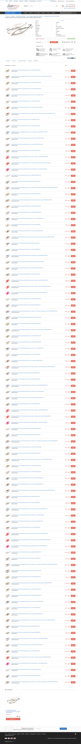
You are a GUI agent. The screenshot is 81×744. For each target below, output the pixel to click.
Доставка (16, 1)
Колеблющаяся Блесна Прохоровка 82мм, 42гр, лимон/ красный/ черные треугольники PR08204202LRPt (33, 490)
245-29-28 (70, 6)
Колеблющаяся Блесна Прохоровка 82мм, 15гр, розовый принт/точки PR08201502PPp (29, 168)
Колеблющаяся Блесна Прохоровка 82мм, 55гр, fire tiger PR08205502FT (26, 576)
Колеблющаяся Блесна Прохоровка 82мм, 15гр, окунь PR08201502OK (25, 150)
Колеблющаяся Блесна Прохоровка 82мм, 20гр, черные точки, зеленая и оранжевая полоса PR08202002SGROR (34, 311)
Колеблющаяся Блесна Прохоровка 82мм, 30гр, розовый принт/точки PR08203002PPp (29, 422)
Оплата (10, 1)
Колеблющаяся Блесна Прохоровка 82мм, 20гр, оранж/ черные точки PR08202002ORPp (29, 280)
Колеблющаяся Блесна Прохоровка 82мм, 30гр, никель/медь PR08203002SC (27, 397)
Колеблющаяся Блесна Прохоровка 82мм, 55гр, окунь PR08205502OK (25, 650)
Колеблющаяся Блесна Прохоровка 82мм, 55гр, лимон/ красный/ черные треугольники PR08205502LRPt (33, 619)
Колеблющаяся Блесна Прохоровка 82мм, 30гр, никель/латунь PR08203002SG (27, 391)
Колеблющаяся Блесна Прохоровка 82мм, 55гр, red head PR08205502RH (26, 595)
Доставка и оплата (22, 60)
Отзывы (53, 12)
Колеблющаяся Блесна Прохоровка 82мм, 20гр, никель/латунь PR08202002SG (27, 261)
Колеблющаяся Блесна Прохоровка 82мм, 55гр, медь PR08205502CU (25, 626)
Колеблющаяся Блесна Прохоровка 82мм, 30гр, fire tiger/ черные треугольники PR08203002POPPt (31, 329)
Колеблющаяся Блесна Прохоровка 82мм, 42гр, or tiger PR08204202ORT (26, 465)
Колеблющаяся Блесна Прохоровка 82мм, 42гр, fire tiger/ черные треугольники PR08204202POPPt (31, 459)
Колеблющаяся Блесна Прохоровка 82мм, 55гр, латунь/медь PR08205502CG (27, 613)
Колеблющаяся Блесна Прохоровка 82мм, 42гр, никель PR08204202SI (25, 502)
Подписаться (63, 728)
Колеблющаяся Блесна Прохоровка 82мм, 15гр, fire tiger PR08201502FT (26, 70)
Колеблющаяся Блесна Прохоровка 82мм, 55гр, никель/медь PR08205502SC (27, 644)
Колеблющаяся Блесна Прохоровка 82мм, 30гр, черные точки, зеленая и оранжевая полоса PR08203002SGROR (34, 440)
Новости (44, 12)
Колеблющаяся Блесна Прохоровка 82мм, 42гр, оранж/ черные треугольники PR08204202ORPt (31, 539)
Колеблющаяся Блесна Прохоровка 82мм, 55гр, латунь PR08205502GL (26, 607)
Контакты (39, 1)
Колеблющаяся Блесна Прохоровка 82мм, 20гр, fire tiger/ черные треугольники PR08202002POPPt (31, 199)
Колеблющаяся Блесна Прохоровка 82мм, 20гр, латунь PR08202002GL (26, 224)
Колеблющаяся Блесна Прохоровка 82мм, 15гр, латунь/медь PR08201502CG (27, 107)
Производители (32, 1)
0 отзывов (62, 20)
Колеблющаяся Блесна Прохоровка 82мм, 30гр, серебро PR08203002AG (26, 428)
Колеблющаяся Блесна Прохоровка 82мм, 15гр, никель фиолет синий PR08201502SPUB (29, 131)
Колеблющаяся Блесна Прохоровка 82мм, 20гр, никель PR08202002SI (25, 249)
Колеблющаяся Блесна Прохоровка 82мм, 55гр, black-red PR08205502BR (26, 570)
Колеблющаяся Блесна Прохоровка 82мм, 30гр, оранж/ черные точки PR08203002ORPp (29, 409)
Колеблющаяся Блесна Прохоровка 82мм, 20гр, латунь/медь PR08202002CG (27, 230)
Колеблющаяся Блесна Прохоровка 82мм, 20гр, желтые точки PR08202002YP (27, 218)
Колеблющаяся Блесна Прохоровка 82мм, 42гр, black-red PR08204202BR (26, 446)
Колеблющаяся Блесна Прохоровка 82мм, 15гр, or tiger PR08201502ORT (26, 82)
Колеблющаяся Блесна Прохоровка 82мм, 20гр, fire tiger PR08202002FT (26, 193)
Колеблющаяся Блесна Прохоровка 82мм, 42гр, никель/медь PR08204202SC (27, 521)
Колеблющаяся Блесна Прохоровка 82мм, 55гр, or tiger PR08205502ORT (26, 589)
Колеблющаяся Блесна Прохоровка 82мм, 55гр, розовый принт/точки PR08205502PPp (29, 663)
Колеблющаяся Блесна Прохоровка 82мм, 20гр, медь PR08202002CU (25, 243)
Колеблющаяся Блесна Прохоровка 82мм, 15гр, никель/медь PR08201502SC (27, 144)
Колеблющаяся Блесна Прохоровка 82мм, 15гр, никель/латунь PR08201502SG (27, 138)
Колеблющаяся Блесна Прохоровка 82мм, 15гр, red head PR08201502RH (26, 88)
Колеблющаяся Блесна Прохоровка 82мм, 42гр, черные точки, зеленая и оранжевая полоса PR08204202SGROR (34, 564)
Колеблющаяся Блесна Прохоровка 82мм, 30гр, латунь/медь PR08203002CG (27, 360)
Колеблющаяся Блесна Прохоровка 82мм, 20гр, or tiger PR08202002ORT (26, 206)
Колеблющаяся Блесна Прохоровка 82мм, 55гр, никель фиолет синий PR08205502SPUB (29, 638)
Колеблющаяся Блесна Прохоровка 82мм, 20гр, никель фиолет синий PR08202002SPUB (29, 255)
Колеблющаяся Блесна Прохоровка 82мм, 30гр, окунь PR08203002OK (25, 403)
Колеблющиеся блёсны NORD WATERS (34, 16)
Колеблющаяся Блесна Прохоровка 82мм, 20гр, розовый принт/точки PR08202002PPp (29, 292)
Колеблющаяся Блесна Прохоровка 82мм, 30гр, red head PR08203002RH (26, 341)
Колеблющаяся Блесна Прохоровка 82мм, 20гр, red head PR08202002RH (26, 212)
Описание (8, 60)
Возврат (26, 1)
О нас (7, 1)
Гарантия (21, 1)
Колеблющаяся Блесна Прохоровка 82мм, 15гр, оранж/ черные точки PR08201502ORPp (29, 156)
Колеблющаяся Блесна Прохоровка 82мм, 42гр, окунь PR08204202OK (25, 527)
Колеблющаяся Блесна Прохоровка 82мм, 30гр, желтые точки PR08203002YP (27, 348)
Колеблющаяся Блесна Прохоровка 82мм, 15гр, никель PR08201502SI (25, 125)
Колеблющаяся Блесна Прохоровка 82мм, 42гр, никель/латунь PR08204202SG (27, 514)
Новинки (31, 12)
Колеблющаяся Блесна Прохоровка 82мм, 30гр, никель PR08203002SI (25, 379)
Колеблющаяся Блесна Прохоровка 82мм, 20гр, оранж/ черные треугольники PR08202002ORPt (31, 286)
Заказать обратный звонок (69, 8)
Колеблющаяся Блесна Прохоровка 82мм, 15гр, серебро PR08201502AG (26, 175)
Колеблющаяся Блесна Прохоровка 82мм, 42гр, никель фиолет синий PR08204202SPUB (29, 508)
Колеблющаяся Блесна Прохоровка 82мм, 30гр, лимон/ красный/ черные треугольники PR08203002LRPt (33, 366)
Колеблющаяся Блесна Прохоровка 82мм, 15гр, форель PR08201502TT (26, 181)
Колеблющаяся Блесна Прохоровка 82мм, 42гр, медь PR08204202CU (25, 496)
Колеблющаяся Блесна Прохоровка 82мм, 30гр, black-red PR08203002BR (26, 317)
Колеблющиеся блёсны (21, 16)
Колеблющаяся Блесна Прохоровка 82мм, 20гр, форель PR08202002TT (26, 304)
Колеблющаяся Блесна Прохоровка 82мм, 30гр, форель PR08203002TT (26, 434)
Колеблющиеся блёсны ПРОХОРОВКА (51, 16)
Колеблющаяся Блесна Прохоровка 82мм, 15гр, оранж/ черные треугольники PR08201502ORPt (31, 162)
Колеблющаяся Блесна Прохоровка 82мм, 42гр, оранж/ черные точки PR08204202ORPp (29, 533)
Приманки (13, 16)
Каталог (7, 16)
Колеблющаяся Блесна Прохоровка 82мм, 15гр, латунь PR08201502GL (26, 101)
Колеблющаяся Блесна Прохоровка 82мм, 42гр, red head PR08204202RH (26, 471)
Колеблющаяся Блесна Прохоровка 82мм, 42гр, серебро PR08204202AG (26, 551)
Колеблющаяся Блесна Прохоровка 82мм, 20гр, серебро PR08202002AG (26, 298)
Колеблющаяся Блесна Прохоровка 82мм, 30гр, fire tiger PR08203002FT (26, 323)
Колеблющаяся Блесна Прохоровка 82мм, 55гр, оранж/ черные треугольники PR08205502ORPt (31, 657)
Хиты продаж (37, 12)
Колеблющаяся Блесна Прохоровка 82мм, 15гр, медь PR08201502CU (25, 119)
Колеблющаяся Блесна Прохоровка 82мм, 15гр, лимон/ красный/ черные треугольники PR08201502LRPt (33, 113)
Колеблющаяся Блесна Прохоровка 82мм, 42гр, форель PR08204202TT (26, 558)
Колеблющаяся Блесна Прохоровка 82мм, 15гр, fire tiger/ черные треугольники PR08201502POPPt (31, 76)
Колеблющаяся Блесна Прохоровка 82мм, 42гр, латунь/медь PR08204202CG (27, 484)
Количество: (38, 42)
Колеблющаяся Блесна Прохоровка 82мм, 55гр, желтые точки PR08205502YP (27, 601)
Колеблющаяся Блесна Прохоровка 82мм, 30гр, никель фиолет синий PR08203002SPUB (29, 385)
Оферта (23, 733)
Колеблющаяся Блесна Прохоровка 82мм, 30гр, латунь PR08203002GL (26, 354)
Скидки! (26, 12)
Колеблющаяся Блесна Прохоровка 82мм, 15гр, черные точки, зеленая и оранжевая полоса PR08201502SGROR (34, 187)
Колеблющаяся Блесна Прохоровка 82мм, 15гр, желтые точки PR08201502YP (27, 94)
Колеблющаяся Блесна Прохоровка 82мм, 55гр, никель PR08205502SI (25, 632)
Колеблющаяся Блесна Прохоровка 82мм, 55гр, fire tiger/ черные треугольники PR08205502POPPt (31, 582)
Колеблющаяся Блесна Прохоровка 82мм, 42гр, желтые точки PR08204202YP (27, 477)
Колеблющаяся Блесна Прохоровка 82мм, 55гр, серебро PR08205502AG (26, 669)
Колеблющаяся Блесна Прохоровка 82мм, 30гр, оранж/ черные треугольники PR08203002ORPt (31, 416)
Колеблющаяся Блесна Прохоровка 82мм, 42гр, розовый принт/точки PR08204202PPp (29, 545)
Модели (35, 60)
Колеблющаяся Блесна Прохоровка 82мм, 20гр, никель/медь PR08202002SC (27, 267)
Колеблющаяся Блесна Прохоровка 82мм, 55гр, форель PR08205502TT (26, 675)
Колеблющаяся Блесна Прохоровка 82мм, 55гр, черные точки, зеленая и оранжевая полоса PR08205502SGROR (34, 681)
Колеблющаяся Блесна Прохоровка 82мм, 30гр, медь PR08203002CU (25, 372)
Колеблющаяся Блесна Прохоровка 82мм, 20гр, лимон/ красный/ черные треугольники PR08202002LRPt (33, 236)
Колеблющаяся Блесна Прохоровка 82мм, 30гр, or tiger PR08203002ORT (26, 335)
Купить (54, 42)
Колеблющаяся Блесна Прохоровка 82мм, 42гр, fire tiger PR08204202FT (26, 453)
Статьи (48, 12)
